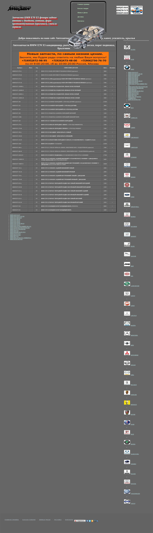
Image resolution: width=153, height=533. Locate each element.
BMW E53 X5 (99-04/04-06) (17, 229)
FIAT (132, 187)
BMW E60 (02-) (14, 230)
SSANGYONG (135, 454)
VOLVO (133, 503)
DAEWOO (134, 167)
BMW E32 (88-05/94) (16, 217)
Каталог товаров (83, 8)
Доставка (81, 17)
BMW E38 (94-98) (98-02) (17, 223)
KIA (132, 276)
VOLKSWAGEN (135, 493)
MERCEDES (134, 335)
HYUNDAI (134, 226)
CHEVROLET (135, 137)
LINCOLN (134, 315)
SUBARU (133, 464)
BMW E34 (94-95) (15, 220)
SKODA (133, 444)
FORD (132, 196)
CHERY (133, 127)
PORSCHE (134, 394)
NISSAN (133, 365)
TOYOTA (133, 483)
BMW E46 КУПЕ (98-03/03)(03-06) (20, 227)
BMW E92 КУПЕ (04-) (16, 239)
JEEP (132, 266)
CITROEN (134, 157)
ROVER (133, 414)
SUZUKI (133, 473)
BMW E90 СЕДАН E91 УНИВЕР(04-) (20, 237)
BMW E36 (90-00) (15, 222)
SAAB (132, 424)
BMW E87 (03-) (14, 236)
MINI (132, 345)
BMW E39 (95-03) (15, 225)
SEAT (132, 434)
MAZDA (133, 325)
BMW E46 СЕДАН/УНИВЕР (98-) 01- (20, 226)
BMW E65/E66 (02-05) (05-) (18, 232)
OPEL (132, 375)
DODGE (133, 177)
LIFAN (133, 305)
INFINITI (133, 236)
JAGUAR (133, 256)
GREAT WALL (135, 206)
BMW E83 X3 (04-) (15, 235)
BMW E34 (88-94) (15, 219)
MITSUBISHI (134, 355)
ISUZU (133, 246)
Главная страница (83, 4)
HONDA (133, 216)
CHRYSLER (134, 147)
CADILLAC (134, 117)
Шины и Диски (83, 12)
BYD (132, 107)
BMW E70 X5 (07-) (15, 233)
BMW (132, 69)
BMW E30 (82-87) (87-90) (17, 216)
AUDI (132, 59)
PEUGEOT (134, 384)
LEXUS (133, 295)
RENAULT (134, 404)
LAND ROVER (135, 286)
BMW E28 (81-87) (15, 215)
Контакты (81, 21)
